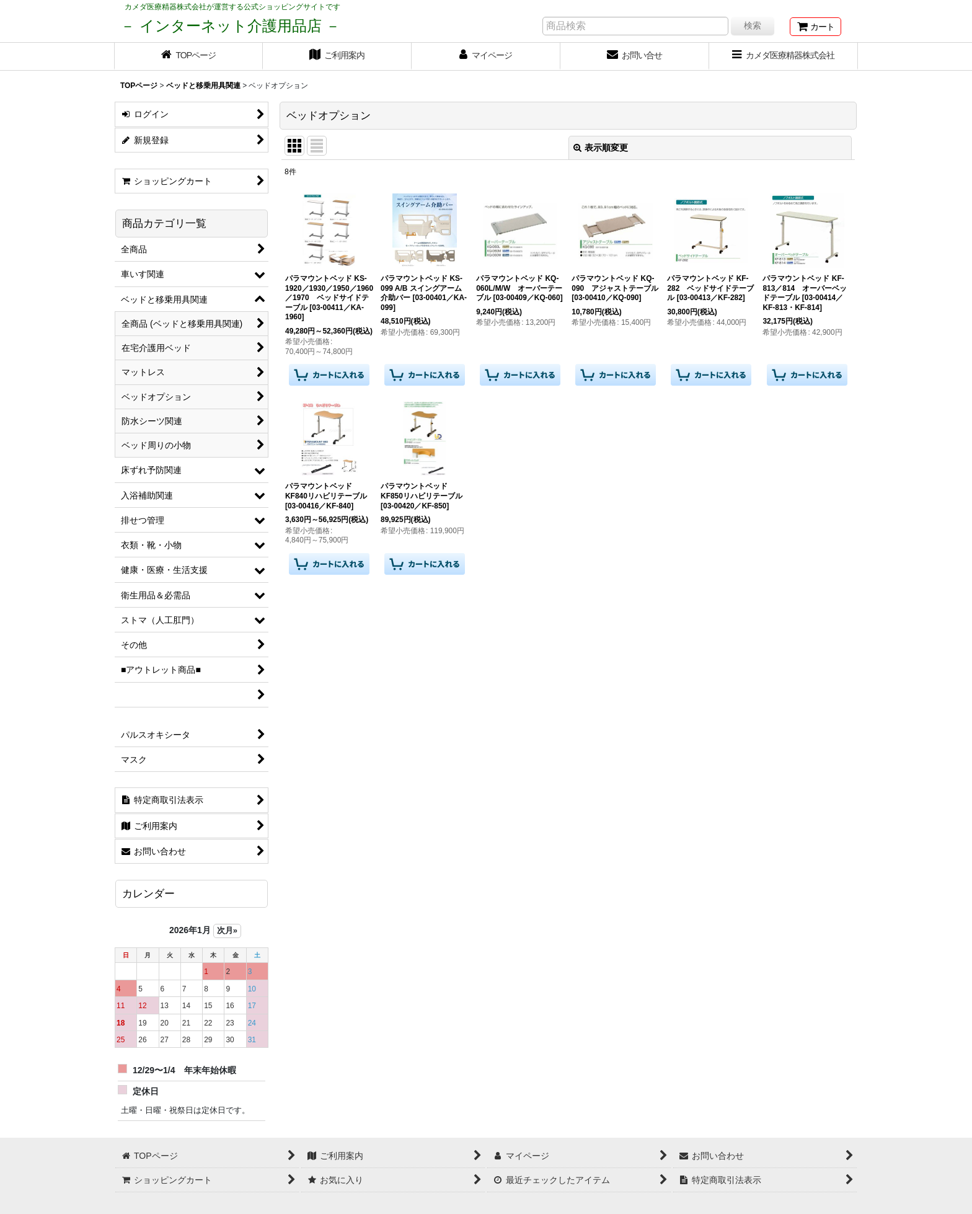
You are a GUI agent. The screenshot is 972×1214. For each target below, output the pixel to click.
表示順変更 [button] (600, 148)
